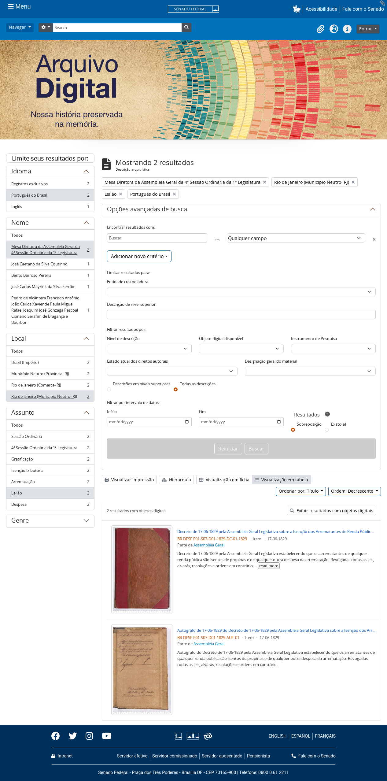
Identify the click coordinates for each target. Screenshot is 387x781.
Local (18, 339)
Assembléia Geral (209, 545)
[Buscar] (157, 237)
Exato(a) (338, 424)
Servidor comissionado (174, 756)
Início (112, 411)
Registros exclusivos (50, 185)
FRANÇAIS (325, 736)
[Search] (117, 27)
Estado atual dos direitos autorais (137, 361)
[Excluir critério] (374, 239)
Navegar (18, 27)
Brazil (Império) (50, 363)
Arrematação (50, 483)
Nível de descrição (123, 338)
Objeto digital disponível (221, 338)
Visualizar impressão (129, 480)
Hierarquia (176, 480)
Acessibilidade (321, 9)
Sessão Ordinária (50, 437)
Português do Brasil (50, 196)
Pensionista (258, 756)
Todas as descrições (198, 384)
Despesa (50, 505)
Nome (20, 223)
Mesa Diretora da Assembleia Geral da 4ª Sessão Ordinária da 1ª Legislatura (50, 249)
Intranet (62, 756)
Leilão (50, 494)
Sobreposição (309, 424)
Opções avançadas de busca (147, 210)
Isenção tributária (50, 471)
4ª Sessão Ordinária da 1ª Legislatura (50, 449)
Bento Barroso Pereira (50, 276)
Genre (20, 521)
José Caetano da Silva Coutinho (50, 265)
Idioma (21, 172)
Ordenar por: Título (299, 491)
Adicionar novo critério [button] (137, 256)
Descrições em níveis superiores (141, 384)
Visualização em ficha (224, 480)
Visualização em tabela (281, 480)
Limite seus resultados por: (50, 158)
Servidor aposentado (222, 756)
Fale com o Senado (363, 9)
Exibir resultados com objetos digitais (331, 510)
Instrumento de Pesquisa (314, 338)
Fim (202, 411)
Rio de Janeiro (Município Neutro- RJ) (50, 397)
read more (268, 565)
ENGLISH (278, 736)
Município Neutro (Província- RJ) (50, 375)
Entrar (366, 28)
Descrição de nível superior (131, 304)
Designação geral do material (271, 361)
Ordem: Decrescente (352, 491)
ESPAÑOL (300, 736)
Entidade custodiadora (127, 281)
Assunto (23, 413)
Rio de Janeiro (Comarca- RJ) (50, 386)
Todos (17, 235)
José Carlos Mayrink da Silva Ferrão (50, 287)
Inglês (50, 207)
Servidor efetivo (132, 756)
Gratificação (50, 460)
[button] (298, 9)
